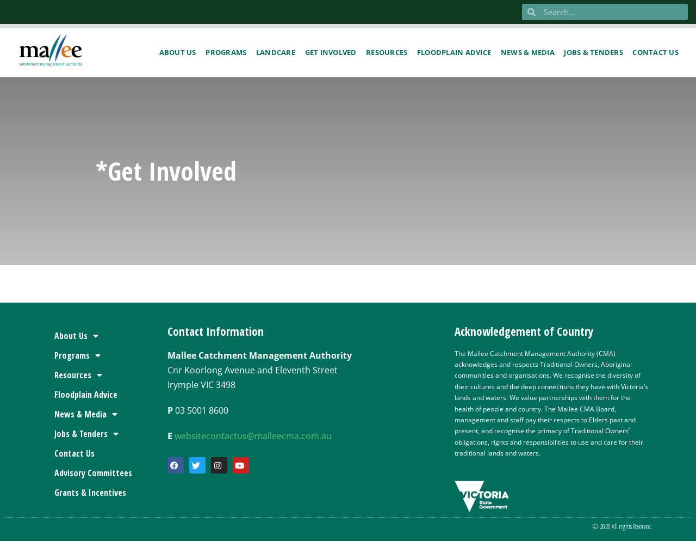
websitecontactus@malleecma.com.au (253, 436)
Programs (226, 52)
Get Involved (331, 52)
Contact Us (74, 453)
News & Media (528, 52)
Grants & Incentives (90, 493)
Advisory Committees (93, 473)
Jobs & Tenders (593, 52)
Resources (386, 52)
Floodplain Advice (454, 52)
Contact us (655, 52)
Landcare (275, 52)
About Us (177, 52)
